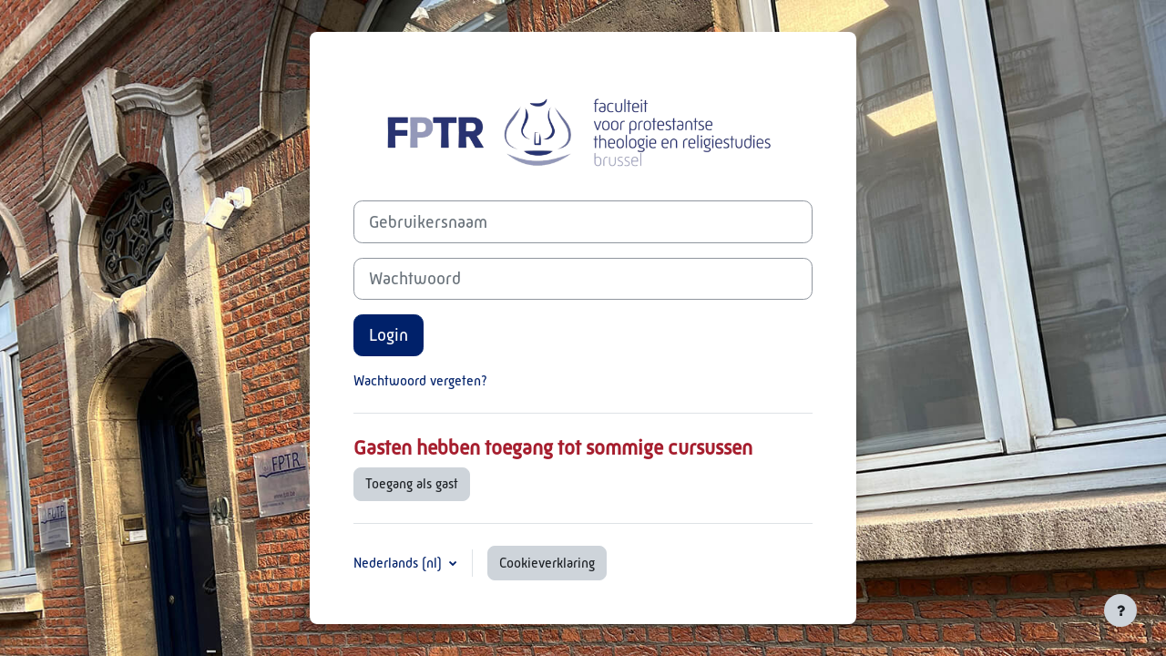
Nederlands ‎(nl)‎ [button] (399, 562)
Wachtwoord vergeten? (420, 380)
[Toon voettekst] (1120, 610)
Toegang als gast (411, 483)
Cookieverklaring (547, 562)
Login (388, 334)
